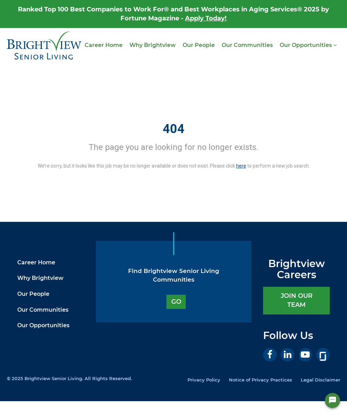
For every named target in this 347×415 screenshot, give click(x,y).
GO (176, 301)
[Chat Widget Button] (332, 400)
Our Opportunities (308, 45)
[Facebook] (270, 354)
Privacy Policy (203, 380)
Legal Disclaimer (320, 380)
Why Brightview (152, 45)
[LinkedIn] (287, 354)
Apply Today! (205, 18)
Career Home (104, 45)
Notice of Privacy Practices (260, 380)
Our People (199, 45)
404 (173, 129)
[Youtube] (305, 354)
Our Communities (247, 45)
